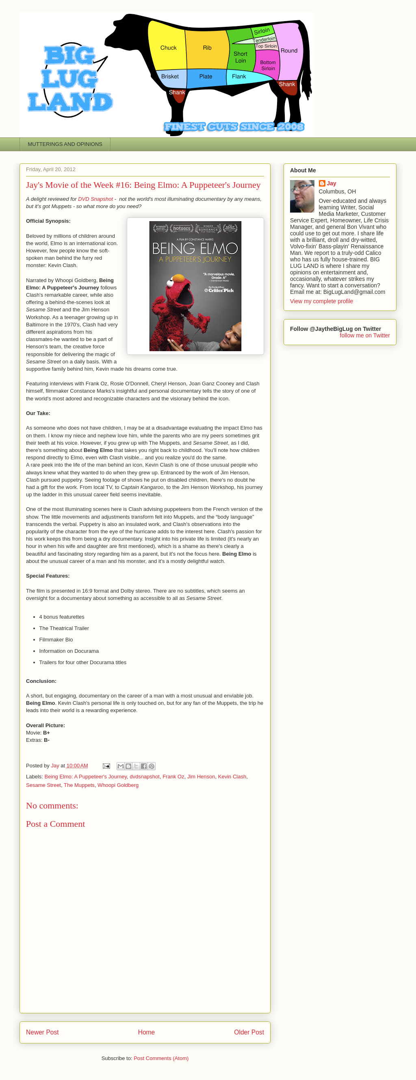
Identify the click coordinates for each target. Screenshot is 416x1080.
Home (146, 1032)
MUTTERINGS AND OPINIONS (65, 144)
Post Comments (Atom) (161, 1058)
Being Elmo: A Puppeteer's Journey (86, 777)
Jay (331, 183)
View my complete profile (321, 301)
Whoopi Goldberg (118, 785)
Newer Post (42, 1032)
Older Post (249, 1032)
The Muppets (79, 785)
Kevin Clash (232, 777)
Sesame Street (43, 785)
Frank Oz (173, 777)
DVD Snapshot (95, 199)
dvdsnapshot (145, 777)
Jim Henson (201, 777)
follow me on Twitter (365, 335)
